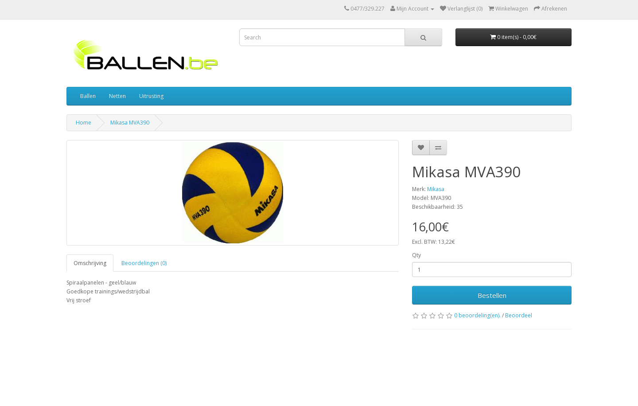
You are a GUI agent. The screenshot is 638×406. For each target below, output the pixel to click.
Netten (117, 96)
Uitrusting (151, 96)
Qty (416, 255)
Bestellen (492, 295)
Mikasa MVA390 (129, 122)
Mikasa (435, 189)
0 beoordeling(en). (477, 315)
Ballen (88, 96)
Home (83, 122)
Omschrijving (90, 263)
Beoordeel (518, 315)
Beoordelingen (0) (144, 263)
